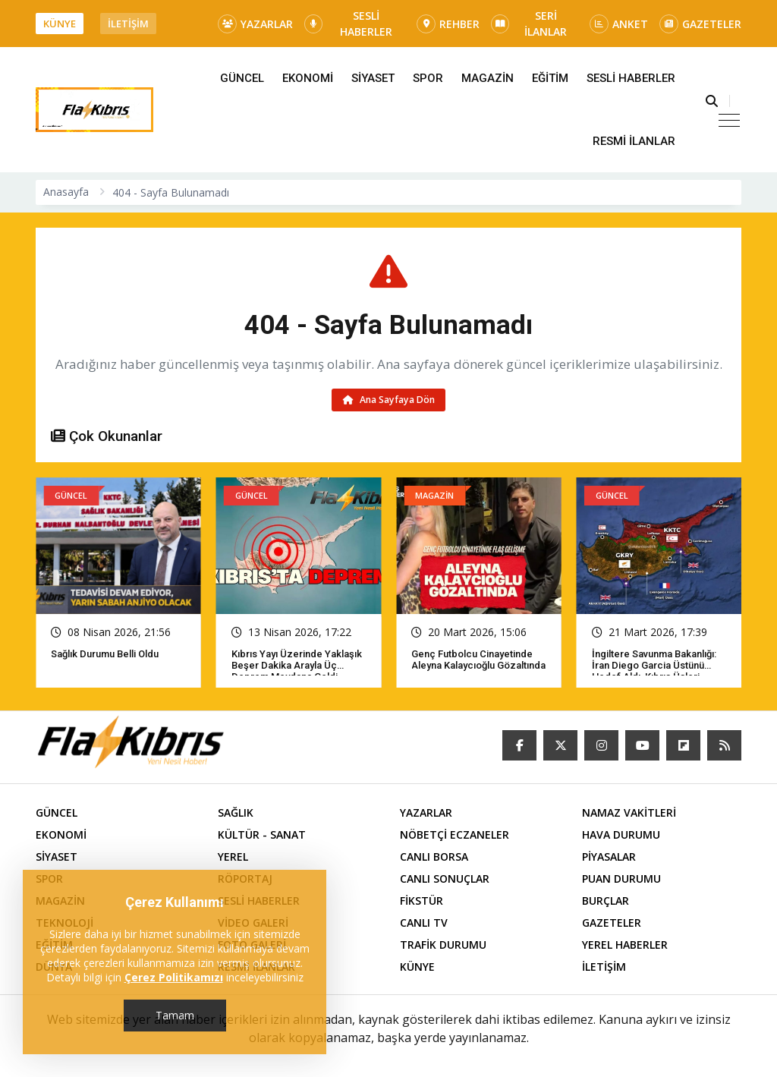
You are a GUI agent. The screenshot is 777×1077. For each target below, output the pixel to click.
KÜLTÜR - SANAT (262, 834)
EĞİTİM (550, 78)
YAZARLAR (255, 23)
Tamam (175, 1015)
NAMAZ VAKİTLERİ (629, 812)
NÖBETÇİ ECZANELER (454, 834)
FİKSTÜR (421, 900)
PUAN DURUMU (621, 878)
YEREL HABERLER (625, 944)
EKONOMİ (307, 78)
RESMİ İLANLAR (634, 141)
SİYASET (373, 78)
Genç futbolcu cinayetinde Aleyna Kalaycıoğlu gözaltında (478, 659)
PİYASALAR (609, 856)
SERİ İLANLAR (529, 23)
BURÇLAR (605, 900)
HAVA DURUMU (621, 834)
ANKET (619, 23)
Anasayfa (66, 191)
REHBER (448, 23)
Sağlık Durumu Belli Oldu (105, 654)
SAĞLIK (235, 812)
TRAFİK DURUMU (443, 944)
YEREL (233, 856)
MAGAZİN (487, 78)
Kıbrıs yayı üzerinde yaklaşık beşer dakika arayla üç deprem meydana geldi (296, 665)
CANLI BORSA (434, 856)
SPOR (428, 78)
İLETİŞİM (128, 23)
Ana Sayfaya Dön (389, 399)
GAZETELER (700, 23)
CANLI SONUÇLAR (444, 878)
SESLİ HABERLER (348, 23)
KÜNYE (59, 23)
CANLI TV (424, 922)
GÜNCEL (242, 78)
